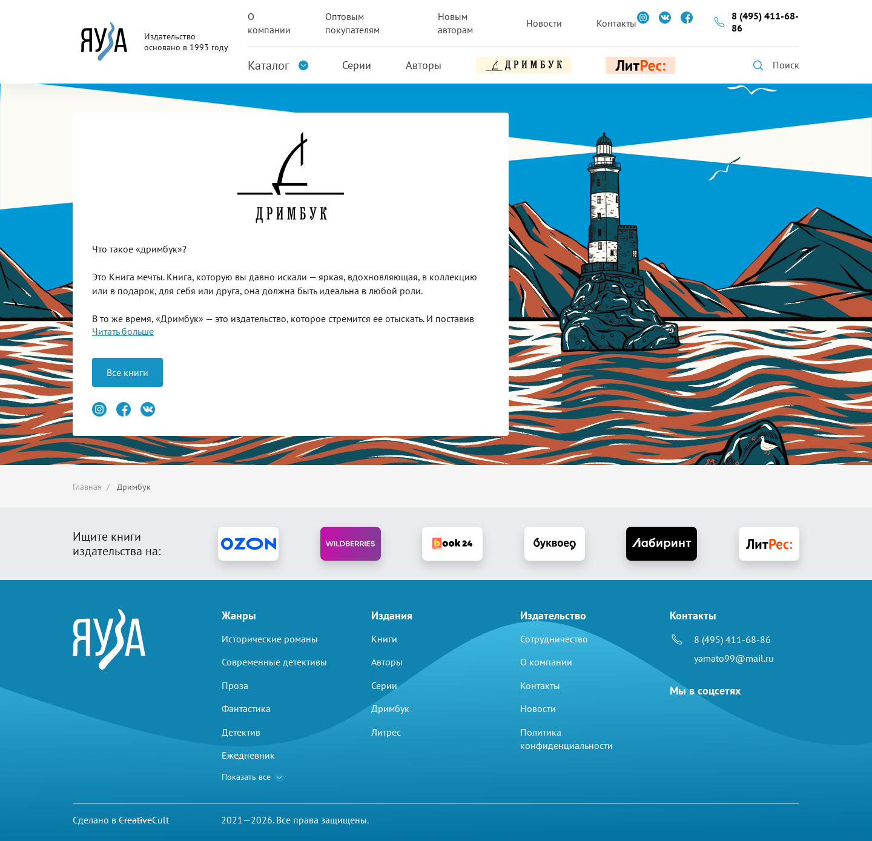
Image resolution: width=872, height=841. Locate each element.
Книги (384, 639)
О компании (269, 23)
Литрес (386, 732)
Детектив (241, 732)
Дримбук (390, 708)
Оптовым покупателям (352, 23)
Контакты (616, 23)
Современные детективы (274, 662)
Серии (356, 65)
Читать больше (123, 331)
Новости (544, 23)
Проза (235, 685)
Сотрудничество (554, 639)
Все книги (127, 372)
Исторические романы (270, 639)
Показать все (246, 776)
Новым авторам (455, 23)
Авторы (423, 65)
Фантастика (246, 708)
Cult (144, 820)
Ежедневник (248, 755)
